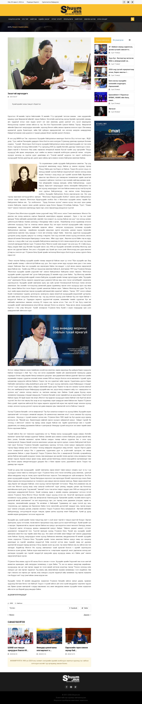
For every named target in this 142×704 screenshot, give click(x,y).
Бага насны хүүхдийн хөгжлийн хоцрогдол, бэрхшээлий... (117, 83)
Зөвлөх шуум (90, 19)
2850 (10, 603)
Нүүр (10, 27)
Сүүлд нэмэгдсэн (102, 40)
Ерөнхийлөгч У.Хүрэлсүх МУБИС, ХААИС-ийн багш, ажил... (119, 97)
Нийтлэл (78, 19)
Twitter (85, 608)
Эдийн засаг (44, 19)
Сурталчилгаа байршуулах (50, 2)
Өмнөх (11, 615)
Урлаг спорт (56, 19)
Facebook (73, 608)
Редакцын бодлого (33, 2)
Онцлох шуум (14, 19)
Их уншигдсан (118, 40)
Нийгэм (33, 19)
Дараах (87, 615)
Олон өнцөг (102, 19)
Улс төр (25, 19)
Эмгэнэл (112, 109)
